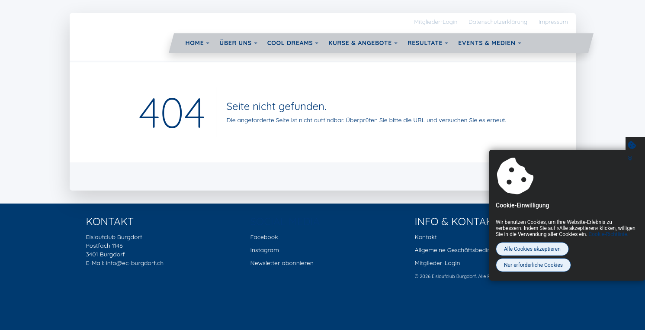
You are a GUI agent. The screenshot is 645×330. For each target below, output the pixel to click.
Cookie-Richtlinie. (608, 234)
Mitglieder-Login (435, 21)
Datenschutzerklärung (498, 21)
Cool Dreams (290, 43)
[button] (207, 43)
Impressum (553, 21)
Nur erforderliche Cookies (533, 265)
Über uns (235, 43)
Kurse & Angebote (360, 43)
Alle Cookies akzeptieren (532, 249)
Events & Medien (486, 43)
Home (195, 43)
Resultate (425, 43)
